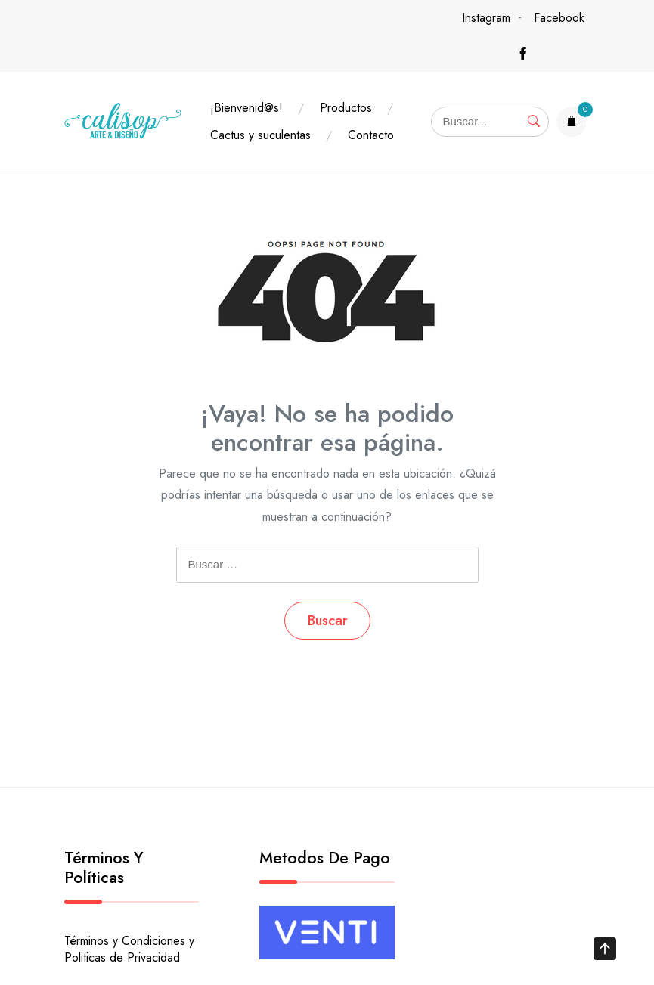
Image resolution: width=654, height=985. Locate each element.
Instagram (486, 17)
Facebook (559, 17)
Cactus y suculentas (260, 135)
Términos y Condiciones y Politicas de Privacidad (129, 949)
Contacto (371, 135)
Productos (346, 107)
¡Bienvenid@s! (246, 107)
